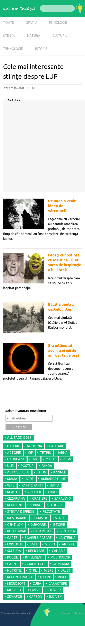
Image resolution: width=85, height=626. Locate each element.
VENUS (60, 518)
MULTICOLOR (60, 557)
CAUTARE (56, 446)
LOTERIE (13, 446)
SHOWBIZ (54, 590)
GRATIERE (39, 498)
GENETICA (67, 531)
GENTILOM (15, 524)
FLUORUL (56, 505)
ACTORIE (14, 452)
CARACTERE (57, 583)
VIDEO (62, 577)
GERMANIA (61, 564)
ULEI (10, 466)
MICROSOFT (16, 583)
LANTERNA (67, 537)
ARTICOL (68, 544)
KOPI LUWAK (16, 531)
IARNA (63, 452)
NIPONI (45, 577)
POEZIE (12, 557)
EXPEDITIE (15, 544)
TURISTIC (41, 518)
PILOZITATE (51, 511)
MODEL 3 (14, 590)
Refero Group (78, 613)
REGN (67, 459)
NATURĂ (33, 35)
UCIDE (29, 479)
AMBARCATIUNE (53, 479)
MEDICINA (34, 446)
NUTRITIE (14, 570)
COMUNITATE (35, 564)
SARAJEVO (62, 498)
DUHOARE (38, 524)
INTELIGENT (34, 557)
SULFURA (14, 551)
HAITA (54, 485)
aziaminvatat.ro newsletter (26, 410)
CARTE (12, 537)
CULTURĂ (60, 35)
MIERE (48, 570)
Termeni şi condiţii (23, 613)
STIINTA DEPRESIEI (21, 511)
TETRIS (45, 452)
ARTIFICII (34, 492)
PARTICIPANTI (32, 485)
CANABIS (58, 551)
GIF (30, 452)
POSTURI (27, 466)
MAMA (12, 479)
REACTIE (13, 492)
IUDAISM (55, 596)
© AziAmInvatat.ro (8, 613)
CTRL (33, 570)
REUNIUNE (15, 505)
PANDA (46, 466)
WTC (11, 485)
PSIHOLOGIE (58, 22)
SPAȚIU (31, 22)
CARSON (35, 596)
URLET (65, 570)
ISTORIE (41, 49)
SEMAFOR (14, 596)
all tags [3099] (19, 437)
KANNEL (59, 472)
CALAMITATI (42, 531)
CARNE (12, 564)
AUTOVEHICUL (18, 472)
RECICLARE (36, 551)
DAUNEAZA (16, 459)
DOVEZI (34, 590)
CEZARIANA (16, 498)
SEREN (50, 544)
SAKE (34, 544)
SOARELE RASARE (38, 537)
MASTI (51, 459)
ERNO (52, 492)
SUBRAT (36, 505)
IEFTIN (41, 472)
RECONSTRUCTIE (20, 577)
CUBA (37, 583)
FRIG (35, 459)
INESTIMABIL (17, 518)
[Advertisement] (42, 147)
